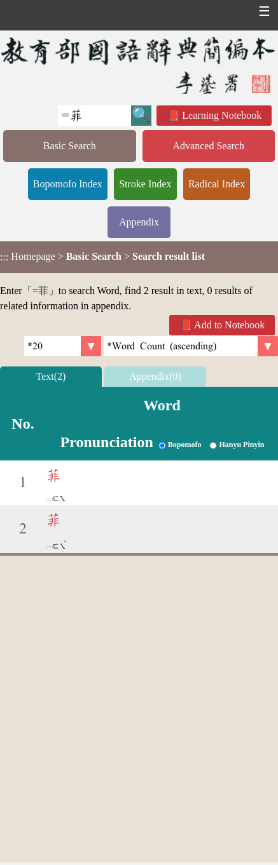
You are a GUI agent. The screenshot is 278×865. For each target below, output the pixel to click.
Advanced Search (208, 145)
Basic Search (69, 145)
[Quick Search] (94, 115)
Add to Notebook (229, 324)
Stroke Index (145, 183)
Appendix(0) (155, 376)
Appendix (139, 222)
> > (102, 256)
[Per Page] (62, 346)
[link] (191, 346)
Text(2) (51, 376)
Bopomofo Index (67, 183)
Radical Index (216, 183)
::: (4, 256)
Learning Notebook (221, 115)
